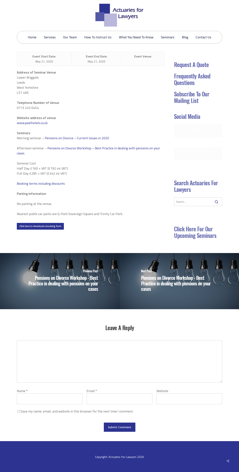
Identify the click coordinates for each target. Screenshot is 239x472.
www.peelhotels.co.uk (32, 122)
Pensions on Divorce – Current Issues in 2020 (77, 138)
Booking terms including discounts (41, 183)
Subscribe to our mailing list (191, 97)
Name (22, 390)
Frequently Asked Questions (192, 79)
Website (162, 390)
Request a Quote (191, 64)
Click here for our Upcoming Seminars (195, 232)
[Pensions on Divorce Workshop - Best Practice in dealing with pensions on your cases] (60, 281)
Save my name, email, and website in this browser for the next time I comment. (77, 411)
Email (92, 390)
